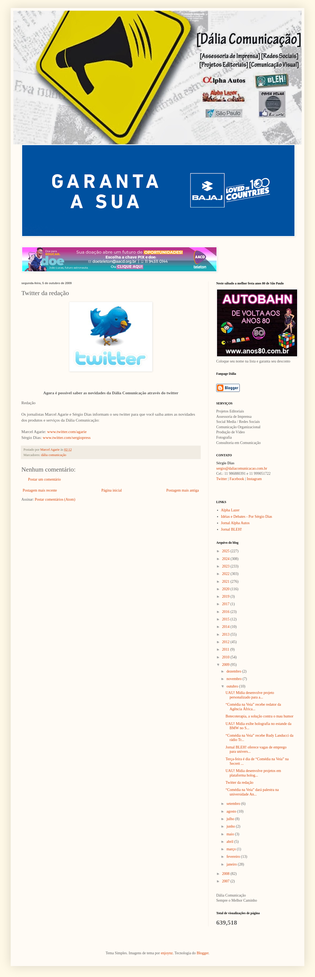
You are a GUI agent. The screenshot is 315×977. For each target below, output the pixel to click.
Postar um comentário (44, 479)
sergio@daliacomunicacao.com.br (241, 468)
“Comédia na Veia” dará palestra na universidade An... (252, 792)
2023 (226, 566)
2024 (226, 559)
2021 (226, 582)
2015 (226, 619)
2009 (226, 665)
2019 (226, 596)
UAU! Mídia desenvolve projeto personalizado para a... (250, 695)
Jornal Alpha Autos (235, 523)
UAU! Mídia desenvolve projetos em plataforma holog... (253, 773)
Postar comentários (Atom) (55, 499)
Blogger (202, 953)
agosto (231, 811)
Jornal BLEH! (231, 529)
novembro (234, 679)
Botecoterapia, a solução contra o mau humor (259, 716)
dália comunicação (53, 455)
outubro (232, 686)
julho (230, 819)
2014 (226, 627)
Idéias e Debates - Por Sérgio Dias (246, 517)
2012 (226, 642)
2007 (226, 881)
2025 (226, 551)
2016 (226, 612)
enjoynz (167, 953)
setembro (233, 804)
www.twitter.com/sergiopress (66, 437)
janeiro (232, 864)
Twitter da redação (239, 783)
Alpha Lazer (230, 510)
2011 (226, 649)
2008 (226, 874)
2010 (226, 657)
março (231, 849)
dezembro (234, 671)
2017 (226, 604)
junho (231, 826)
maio (230, 834)
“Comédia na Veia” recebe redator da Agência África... (253, 706)
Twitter (221, 479)
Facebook (237, 479)
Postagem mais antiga (182, 490)
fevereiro (233, 857)
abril (230, 842)
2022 (226, 574)
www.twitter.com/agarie (67, 431)
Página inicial (111, 490)
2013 (226, 634)
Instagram (254, 479)
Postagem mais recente (40, 490)
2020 (226, 589)
